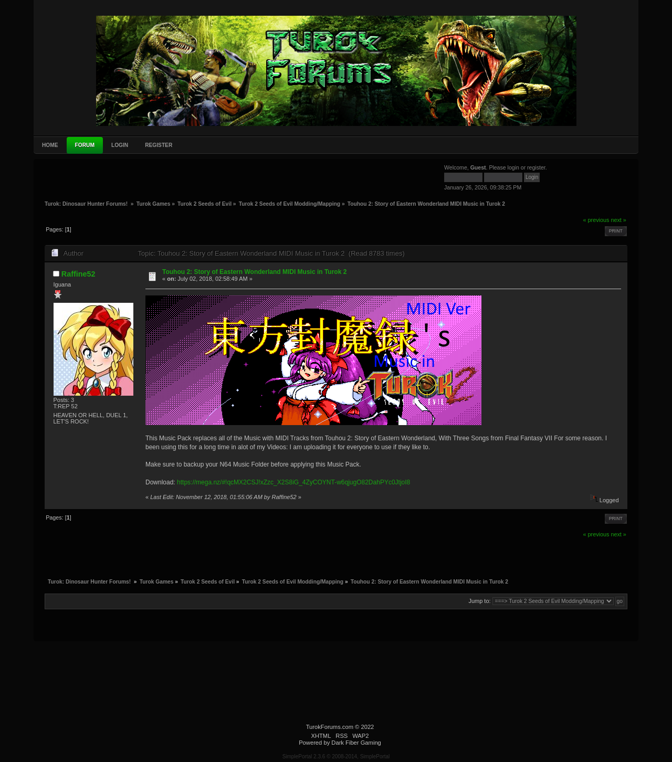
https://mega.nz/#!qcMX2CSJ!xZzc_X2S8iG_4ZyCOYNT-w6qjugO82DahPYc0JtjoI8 (293, 482)
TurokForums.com (329, 727)
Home (50, 145)
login (513, 167)
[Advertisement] (123, 179)
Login (119, 145)
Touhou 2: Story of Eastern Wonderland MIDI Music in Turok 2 (254, 272)
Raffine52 (78, 274)
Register (158, 145)
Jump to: (479, 601)
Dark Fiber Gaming (356, 742)
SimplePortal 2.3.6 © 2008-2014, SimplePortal (336, 756)
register (536, 167)
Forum (84, 145)
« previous (596, 220)
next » (618, 220)
